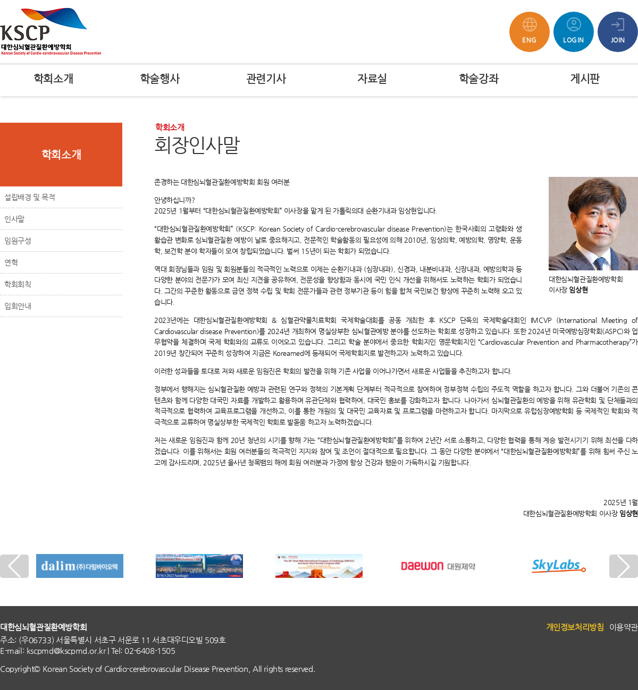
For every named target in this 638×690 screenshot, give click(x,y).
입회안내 (17, 306)
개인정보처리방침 (575, 627)
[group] (80, 566)
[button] (623, 566)
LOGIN (574, 29)
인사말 (14, 219)
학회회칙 (17, 284)
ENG (529, 29)
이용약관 (623, 627)
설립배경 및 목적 (29, 197)
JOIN (618, 29)
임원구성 (17, 240)
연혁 (11, 262)
